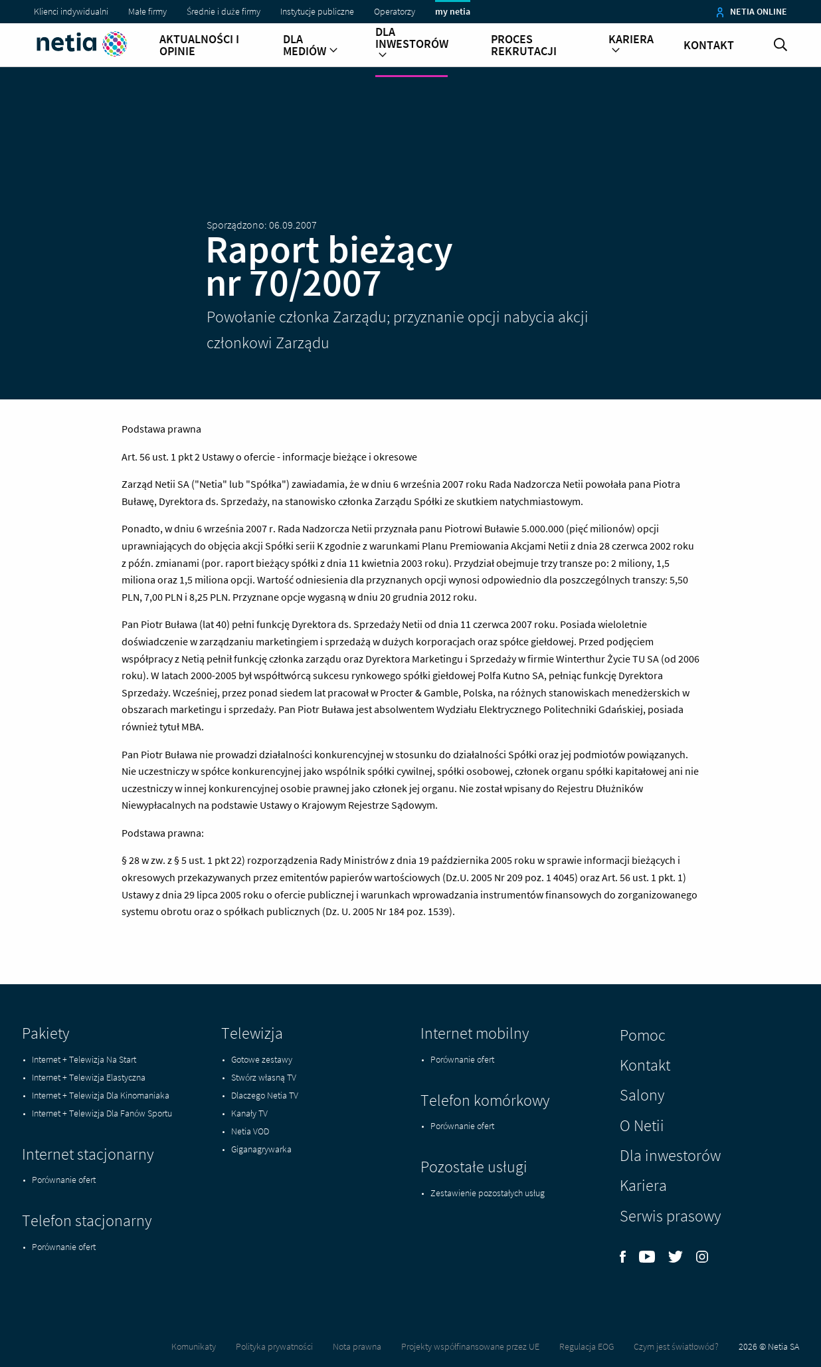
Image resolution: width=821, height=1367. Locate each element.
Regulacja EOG (586, 1346)
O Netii (642, 1125)
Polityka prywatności (274, 1346)
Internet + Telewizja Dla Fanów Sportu (102, 1113)
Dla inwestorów (411, 44)
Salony (642, 1095)
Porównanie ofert (64, 1180)
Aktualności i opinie (199, 45)
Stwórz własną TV (263, 1077)
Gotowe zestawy (261, 1059)
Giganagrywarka (261, 1149)
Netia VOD (250, 1131)
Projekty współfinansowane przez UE (470, 1346)
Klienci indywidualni (71, 11)
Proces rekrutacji (524, 45)
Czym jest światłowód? (676, 1346)
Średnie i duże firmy (223, 11)
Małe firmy (147, 11)
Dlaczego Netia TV (264, 1095)
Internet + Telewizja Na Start (84, 1059)
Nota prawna (357, 1346)
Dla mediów (310, 45)
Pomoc (643, 1035)
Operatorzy (394, 11)
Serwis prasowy (670, 1216)
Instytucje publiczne (317, 11)
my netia (452, 11)
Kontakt (709, 45)
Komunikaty (193, 1346)
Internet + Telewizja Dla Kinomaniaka (100, 1095)
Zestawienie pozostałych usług (487, 1193)
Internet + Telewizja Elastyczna (88, 1077)
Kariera (631, 45)
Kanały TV (249, 1113)
